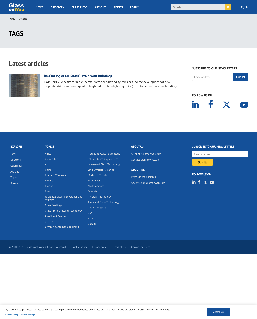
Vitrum (92, 223)
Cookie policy (79, 247)
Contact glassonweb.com (145, 159)
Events (49, 191)
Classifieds (79, 7)
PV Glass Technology (99, 196)
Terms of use (119, 247)
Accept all (218, 312)
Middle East (94, 180)
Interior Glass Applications (103, 159)
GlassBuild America (56, 216)
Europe (49, 186)
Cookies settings (140, 247)
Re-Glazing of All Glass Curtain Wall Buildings (78, 76)
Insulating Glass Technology (104, 153)
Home (12, 18)
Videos (92, 218)
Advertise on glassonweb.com (148, 182)
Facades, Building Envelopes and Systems (63, 198)
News (39, 7)
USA (90, 213)
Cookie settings (28, 314)
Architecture (52, 159)
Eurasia (49, 180)
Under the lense (97, 207)
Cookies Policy (11, 314)
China (48, 169)
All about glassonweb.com (146, 153)
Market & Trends (97, 175)
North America (96, 186)
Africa (48, 153)
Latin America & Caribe (101, 169)
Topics (118, 7)
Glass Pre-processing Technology (64, 210)
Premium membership (143, 176)
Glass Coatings (53, 205)
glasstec (49, 221)
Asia (47, 164)
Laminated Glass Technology (104, 164)
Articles (100, 7)
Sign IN (245, 7)
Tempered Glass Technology (104, 202)
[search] (198, 7)
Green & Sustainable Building (62, 226)
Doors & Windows (55, 175)
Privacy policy (100, 247)
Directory (57, 7)
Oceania (92, 191)
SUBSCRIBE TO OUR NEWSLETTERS (214, 68)
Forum (134, 7)
